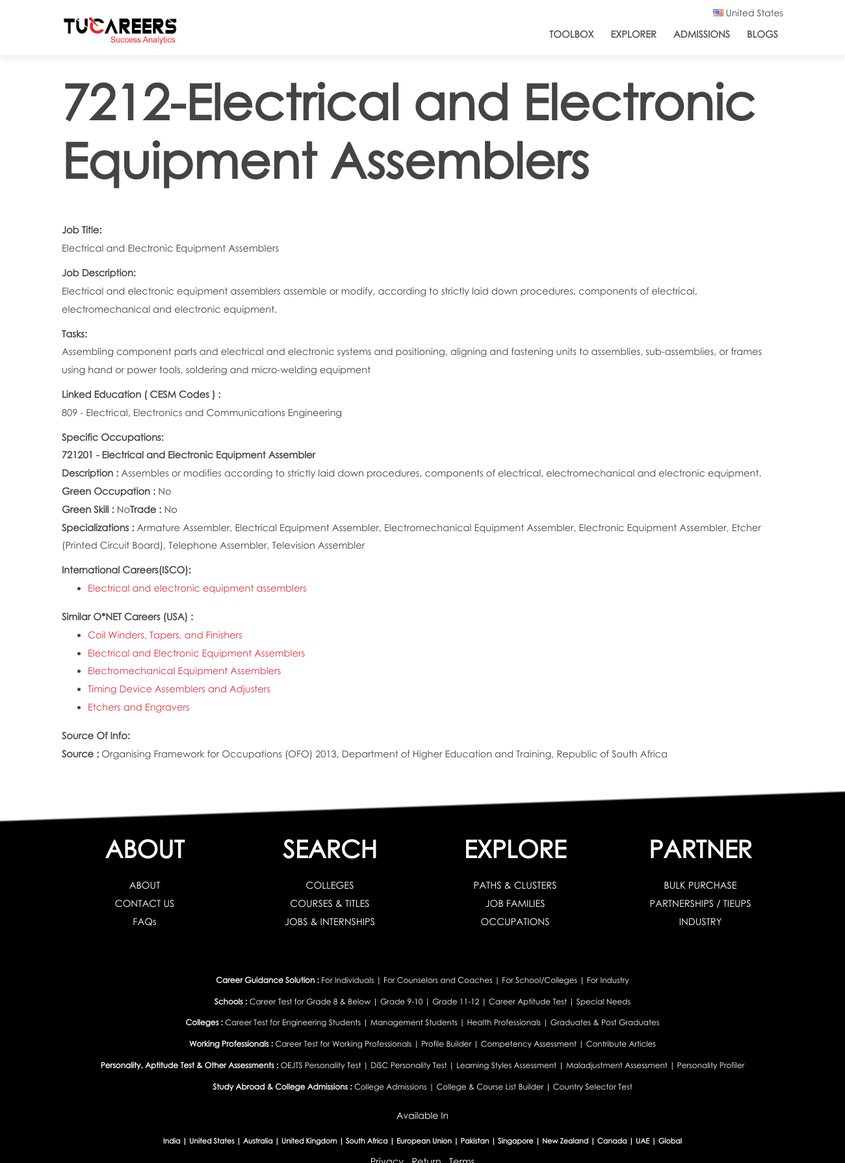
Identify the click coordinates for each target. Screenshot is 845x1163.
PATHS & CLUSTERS (515, 885)
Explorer (633, 34)
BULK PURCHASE (700, 885)
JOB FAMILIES (515, 903)
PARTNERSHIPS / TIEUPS (700, 903)
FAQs (144, 922)
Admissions (701, 34)
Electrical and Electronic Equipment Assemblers (196, 653)
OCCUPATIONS (515, 922)
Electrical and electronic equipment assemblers (197, 588)
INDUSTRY (700, 922)
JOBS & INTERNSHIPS (330, 922)
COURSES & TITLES (329, 903)
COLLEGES (330, 885)
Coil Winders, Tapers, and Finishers (165, 635)
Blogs (762, 34)
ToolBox (571, 34)
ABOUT (145, 885)
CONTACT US (145, 903)
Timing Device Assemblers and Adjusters (179, 689)
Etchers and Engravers (138, 707)
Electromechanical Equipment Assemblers (184, 671)
